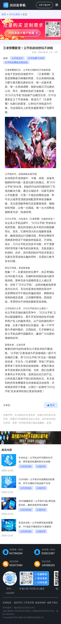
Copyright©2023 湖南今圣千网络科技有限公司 (24, 617)
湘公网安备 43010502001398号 (17, 611)
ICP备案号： (19, 608)
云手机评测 (28, 602)
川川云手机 (46, 312)
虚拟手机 (18, 602)
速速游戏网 (40, 602)
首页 (3, 14)
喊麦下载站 (52, 602)
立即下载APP (44, 5)
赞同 (50, 405)
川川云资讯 (14, 14)
